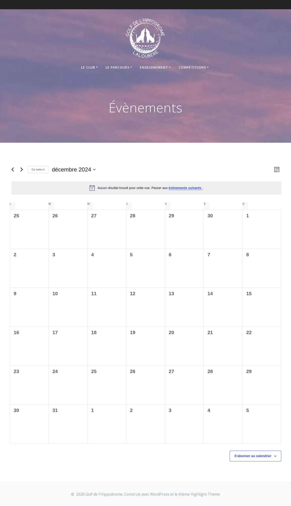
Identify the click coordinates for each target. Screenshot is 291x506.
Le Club (88, 67)
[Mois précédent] (12, 169)
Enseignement (154, 67)
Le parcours (117, 67)
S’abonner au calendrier (253, 456)
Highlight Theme (205, 494)
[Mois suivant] (21, 169)
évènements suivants (185, 188)
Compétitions (192, 67)
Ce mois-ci (38, 169)
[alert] (146, 187)
